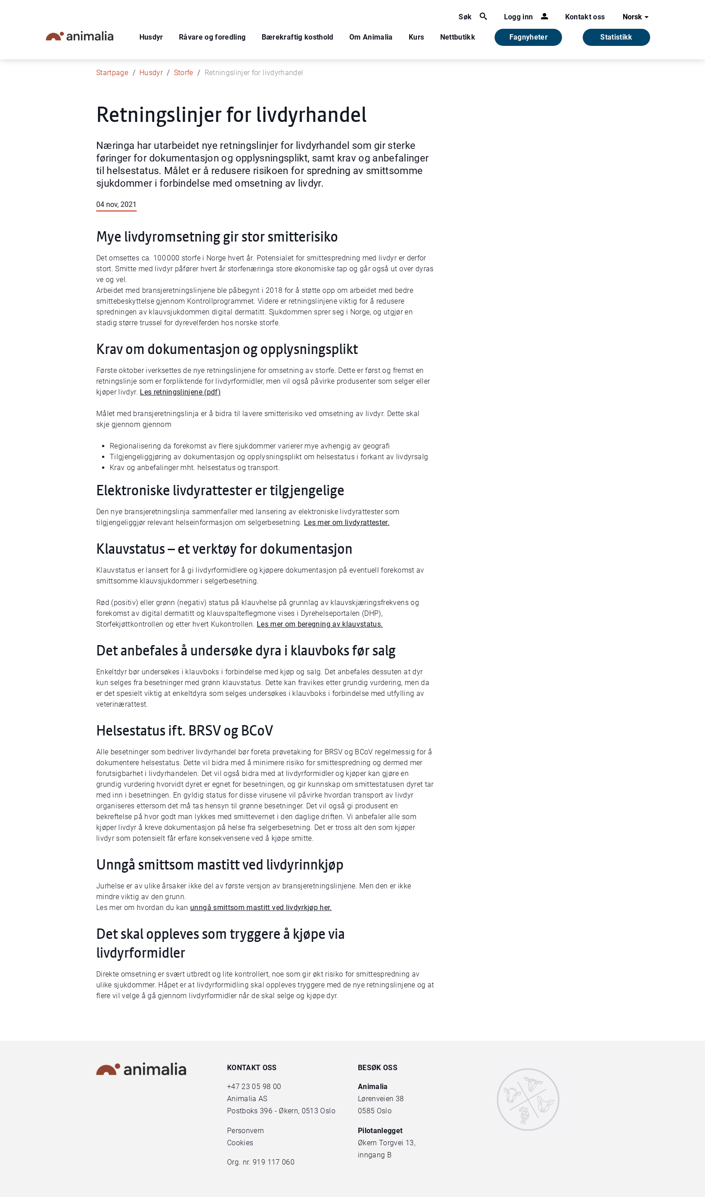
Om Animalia (371, 37)
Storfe (183, 72)
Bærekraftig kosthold (298, 37)
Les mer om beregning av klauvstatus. (320, 624)
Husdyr (151, 37)
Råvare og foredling (212, 37)
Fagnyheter (528, 37)
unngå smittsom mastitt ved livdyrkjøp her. (261, 907)
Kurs (416, 37)
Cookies (240, 1143)
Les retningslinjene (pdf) (180, 392)
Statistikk (616, 37)
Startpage (112, 72)
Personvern (245, 1130)
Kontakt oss (585, 17)
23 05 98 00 (261, 1086)
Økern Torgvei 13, (387, 1143)
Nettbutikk (458, 37)
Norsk (637, 17)
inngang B (375, 1155)
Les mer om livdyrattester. (346, 522)
